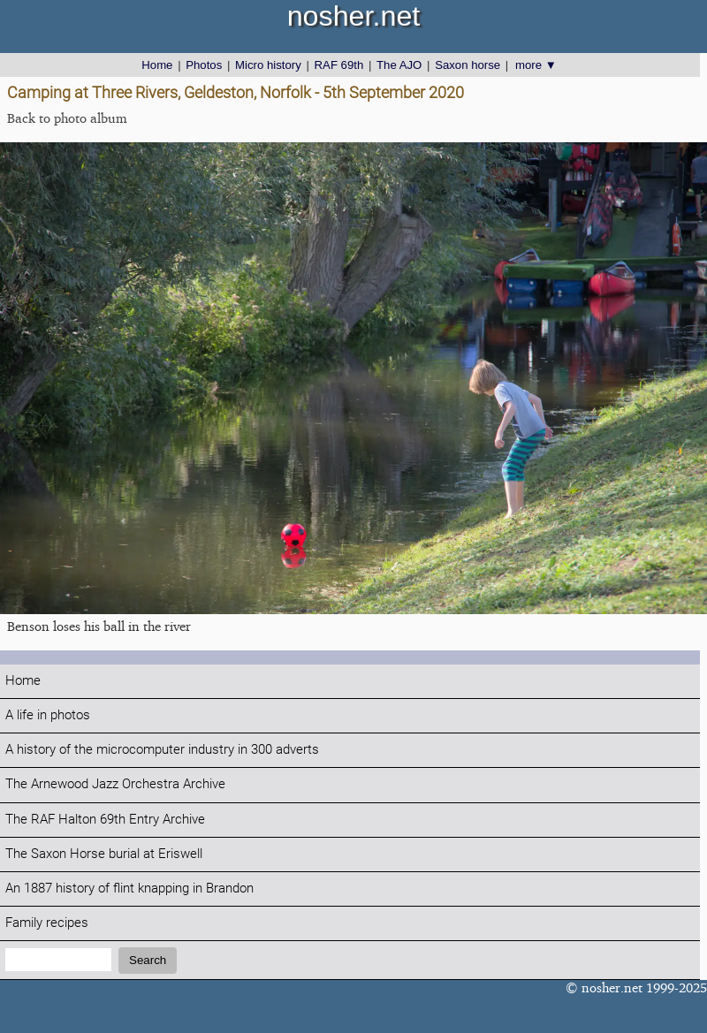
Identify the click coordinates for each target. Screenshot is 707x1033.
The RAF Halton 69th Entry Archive (105, 819)
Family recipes (46, 922)
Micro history (268, 65)
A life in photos (47, 715)
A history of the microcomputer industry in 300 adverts (162, 749)
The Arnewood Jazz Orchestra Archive (115, 784)
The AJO (399, 65)
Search (147, 960)
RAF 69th (339, 65)
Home (156, 65)
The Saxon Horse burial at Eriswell (103, 854)
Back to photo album (67, 117)
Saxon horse (467, 65)
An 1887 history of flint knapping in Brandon (129, 888)
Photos (204, 65)
